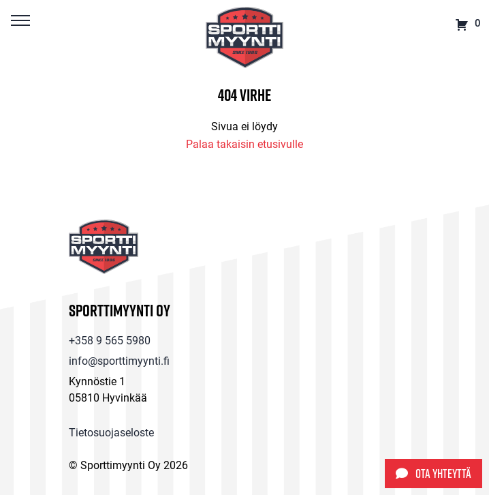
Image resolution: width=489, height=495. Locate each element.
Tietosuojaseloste (111, 432)
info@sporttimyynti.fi (119, 360)
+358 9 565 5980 (110, 340)
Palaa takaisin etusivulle (244, 143)
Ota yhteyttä (433, 473)
